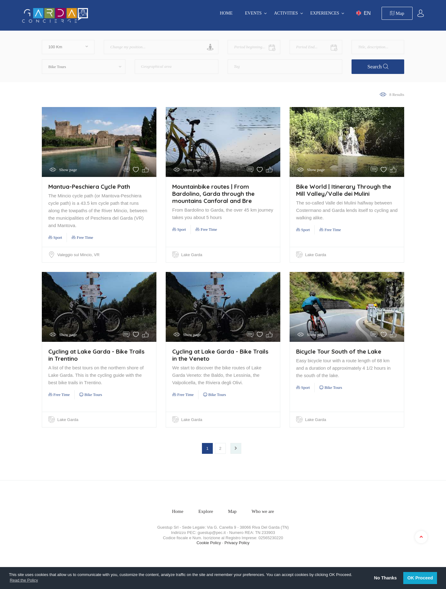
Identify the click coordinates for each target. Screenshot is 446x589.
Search (377, 67)
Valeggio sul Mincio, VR (78, 254)
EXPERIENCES (324, 13)
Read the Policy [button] (24, 580)
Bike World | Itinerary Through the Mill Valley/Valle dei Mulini (343, 190)
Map (397, 13)
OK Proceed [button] (420, 577)
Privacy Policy (237, 542)
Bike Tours (90, 394)
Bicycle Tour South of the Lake (338, 351)
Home (226, 13)
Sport (55, 237)
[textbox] (166, 64)
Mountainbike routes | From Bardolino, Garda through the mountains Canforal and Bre (213, 193)
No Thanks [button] (385, 577)
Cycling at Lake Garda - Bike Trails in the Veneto (220, 355)
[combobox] (176, 67)
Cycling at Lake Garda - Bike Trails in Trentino (96, 355)
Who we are (262, 511)
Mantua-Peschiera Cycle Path (89, 186)
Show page (68, 169)
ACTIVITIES (286, 13)
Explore (205, 511)
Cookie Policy (208, 542)
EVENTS (253, 13)
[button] (83, 67)
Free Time (82, 237)
